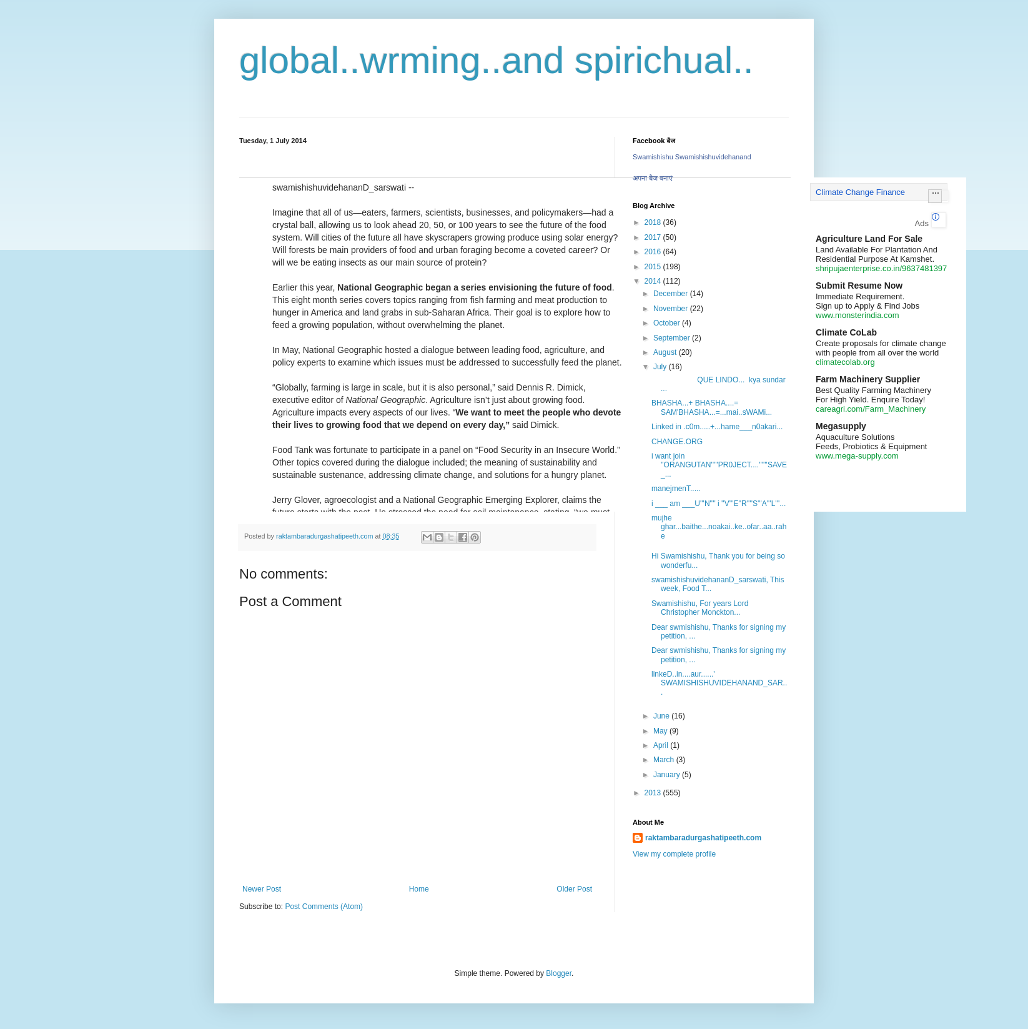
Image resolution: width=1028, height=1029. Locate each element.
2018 (654, 222)
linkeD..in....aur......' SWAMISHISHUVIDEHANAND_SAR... (719, 683)
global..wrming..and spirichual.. (496, 60)
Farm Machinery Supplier (868, 379)
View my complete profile (674, 854)
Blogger (558, 973)
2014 (654, 281)
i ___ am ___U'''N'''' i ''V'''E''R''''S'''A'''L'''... (718, 503)
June (662, 716)
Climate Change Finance (860, 192)
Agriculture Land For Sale (869, 239)
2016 (654, 251)
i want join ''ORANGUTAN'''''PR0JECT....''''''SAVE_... (719, 465)
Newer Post (261, 889)
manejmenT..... (676, 488)
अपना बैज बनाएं (653, 178)
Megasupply (841, 426)
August (666, 352)
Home (419, 889)
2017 (654, 237)
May (661, 731)
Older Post (574, 889)
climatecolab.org (845, 362)
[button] (935, 196)
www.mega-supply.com (857, 455)
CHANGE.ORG (677, 441)
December (671, 293)
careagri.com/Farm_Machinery (871, 409)
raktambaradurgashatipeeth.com (703, 837)
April (661, 745)
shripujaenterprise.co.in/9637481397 (881, 268)
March (664, 759)
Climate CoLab (846, 332)
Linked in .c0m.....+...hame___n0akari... (717, 426)
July (661, 366)
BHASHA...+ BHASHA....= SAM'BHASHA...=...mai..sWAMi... (711, 407)
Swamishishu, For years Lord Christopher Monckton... (699, 608)
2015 (654, 266)
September (672, 338)
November (671, 308)
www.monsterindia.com (857, 315)
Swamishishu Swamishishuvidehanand (692, 157)
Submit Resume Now (859, 286)
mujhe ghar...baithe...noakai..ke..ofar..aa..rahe (718, 527)
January (667, 774)
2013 (654, 792)
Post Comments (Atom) (324, 906)
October (667, 323)
